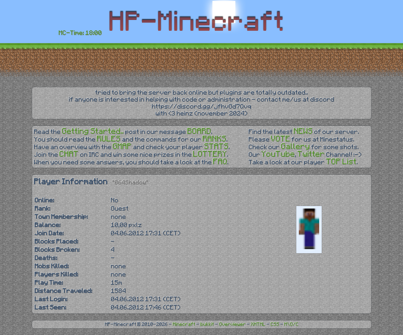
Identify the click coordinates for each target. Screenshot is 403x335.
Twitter (311, 154)
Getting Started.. (93, 131)
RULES (109, 139)
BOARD (199, 131)
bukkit (207, 324)
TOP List (341, 161)
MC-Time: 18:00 (80, 32)
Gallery (295, 146)
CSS (275, 324)
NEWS (303, 131)
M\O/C (291, 324)
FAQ (220, 161)
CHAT (69, 154)
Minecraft (184, 324)
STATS (216, 146)
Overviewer (232, 324)
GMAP (122, 146)
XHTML (258, 324)
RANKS (214, 139)
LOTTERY (210, 154)
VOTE (280, 139)
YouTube (278, 154)
